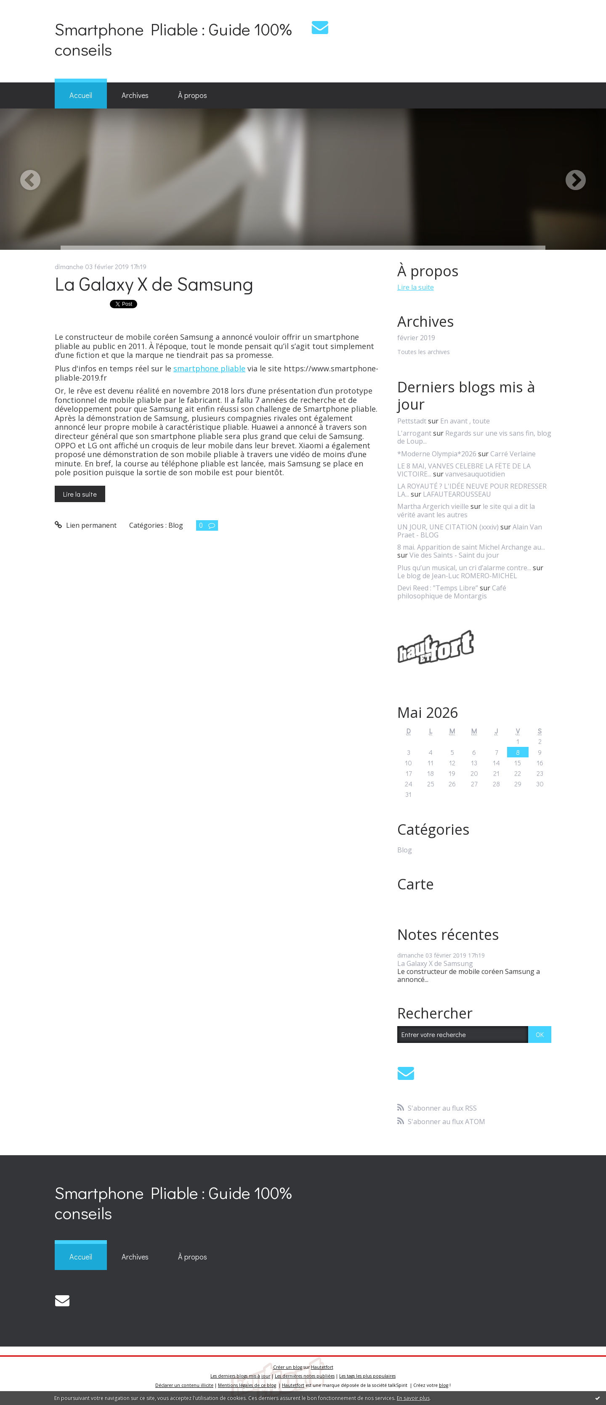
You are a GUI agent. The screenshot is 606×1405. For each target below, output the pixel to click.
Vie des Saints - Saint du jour (454, 555)
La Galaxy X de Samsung (154, 283)
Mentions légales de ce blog (247, 1385)
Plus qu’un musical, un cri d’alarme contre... (464, 567)
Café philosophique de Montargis (451, 592)
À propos (192, 95)
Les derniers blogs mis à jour (240, 1376)
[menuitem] (81, 95)
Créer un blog (287, 1367)
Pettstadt (411, 421)
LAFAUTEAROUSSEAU (457, 494)
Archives (135, 95)
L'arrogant (414, 433)
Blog (175, 525)
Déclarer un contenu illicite (184, 1385)
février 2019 (416, 338)
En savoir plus (413, 1398)
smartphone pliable (209, 368)
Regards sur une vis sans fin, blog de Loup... (474, 437)
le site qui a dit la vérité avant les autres (466, 510)
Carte (415, 884)
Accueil (80, 95)
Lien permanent (86, 525)
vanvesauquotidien (475, 474)
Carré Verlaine (513, 453)
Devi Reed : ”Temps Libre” (437, 588)
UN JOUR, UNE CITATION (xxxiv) (448, 527)
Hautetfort (322, 1367)
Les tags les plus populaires (367, 1376)
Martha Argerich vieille (433, 506)
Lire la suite (80, 494)
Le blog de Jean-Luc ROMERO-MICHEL (457, 575)
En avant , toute (465, 421)
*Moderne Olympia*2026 (436, 453)
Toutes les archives (423, 352)
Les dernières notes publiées (305, 1376)
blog (443, 1385)
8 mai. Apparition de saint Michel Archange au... (471, 547)
